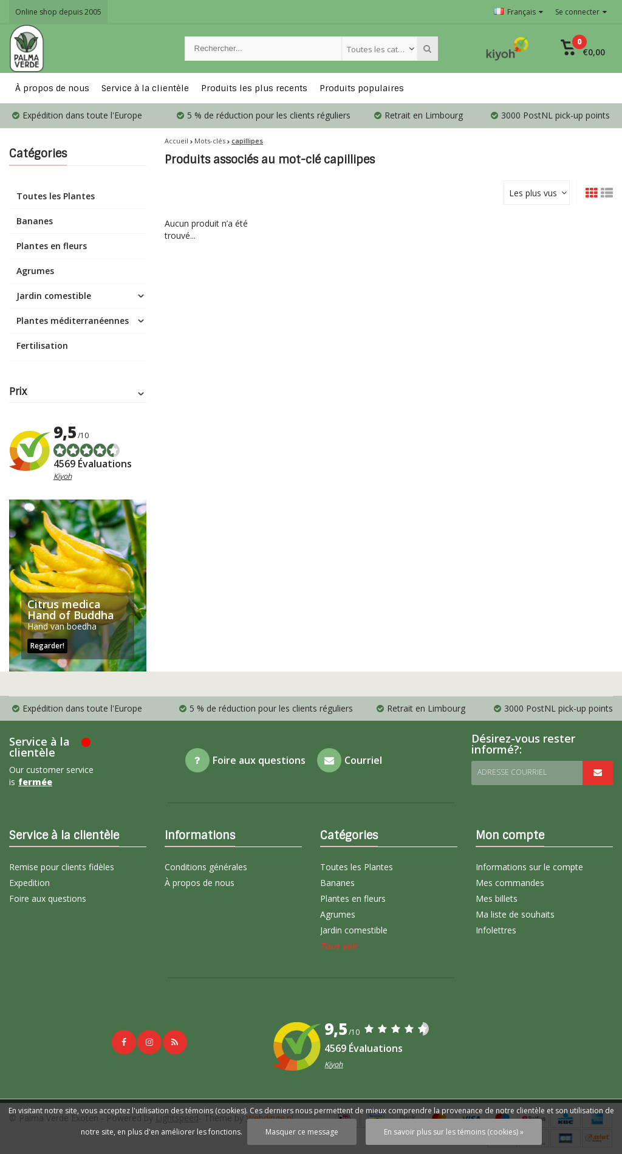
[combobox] (379, 48)
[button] (583, 48)
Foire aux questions (47, 898)
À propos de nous (52, 88)
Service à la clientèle (145, 88)
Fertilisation (42, 345)
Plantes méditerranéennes (72, 320)
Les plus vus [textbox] (533, 193)
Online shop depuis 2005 (58, 12)
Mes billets (497, 898)
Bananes (34, 221)
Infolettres (496, 930)
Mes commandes (510, 882)
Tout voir (339, 946)
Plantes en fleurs (51, 246)
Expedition (29, 882)
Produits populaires (362, 88)
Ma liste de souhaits (515, 914)
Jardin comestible (53, 295)
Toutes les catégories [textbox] (382, 49)
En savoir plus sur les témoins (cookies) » (454, 1132)
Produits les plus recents (254, 88)
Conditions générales (206, 867)
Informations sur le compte (529, 867)
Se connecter (581, 12)
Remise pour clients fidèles (61, 867)
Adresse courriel (512, 772)
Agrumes (35, 270)
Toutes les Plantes (55, 196)
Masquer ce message (301, 1132)
